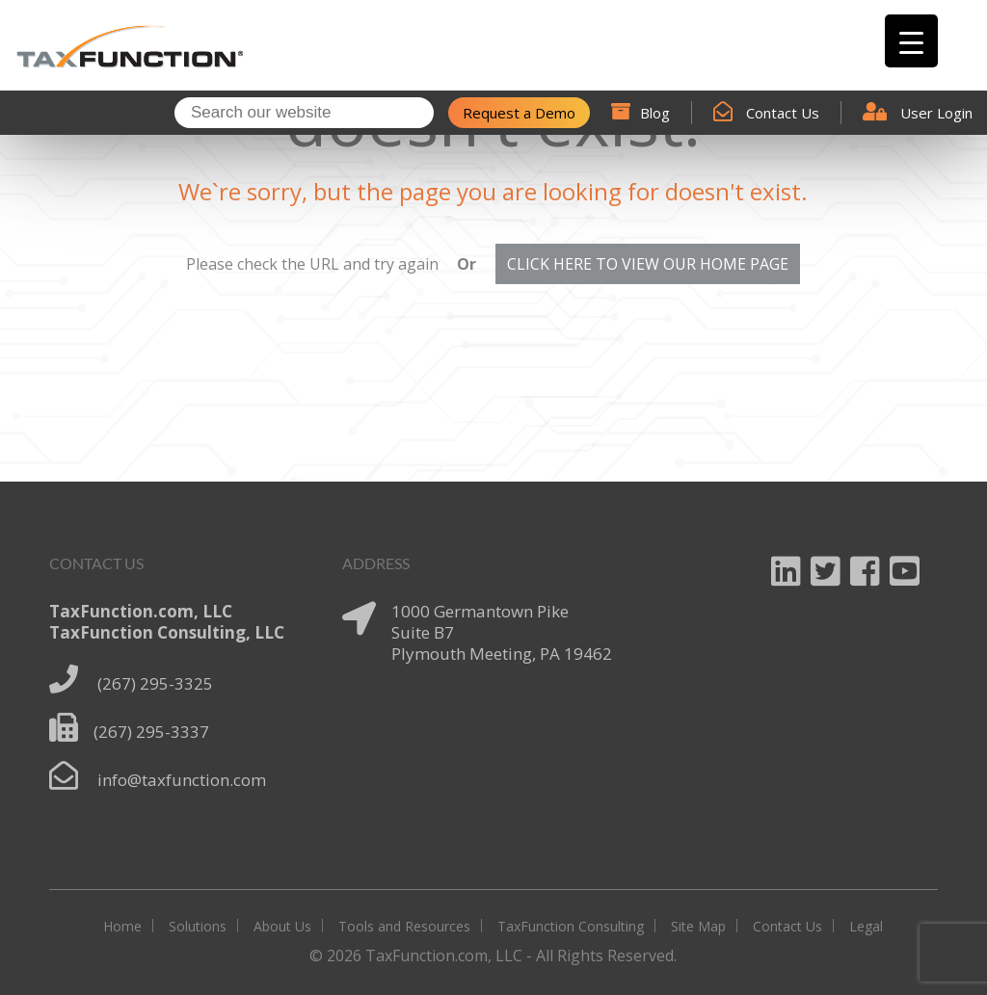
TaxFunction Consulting (570, 926)
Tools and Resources (404, 926)
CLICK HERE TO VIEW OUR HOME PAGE (647, 264)
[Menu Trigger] (911, 40)
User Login (918, 112)
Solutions (198, 926)
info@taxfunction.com (181, 780)
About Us (282, 926)
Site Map (698, 926)
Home (122, 926)
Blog (640, 112)
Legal (866, 926)
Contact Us (766, 112)
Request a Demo (519, 112)
